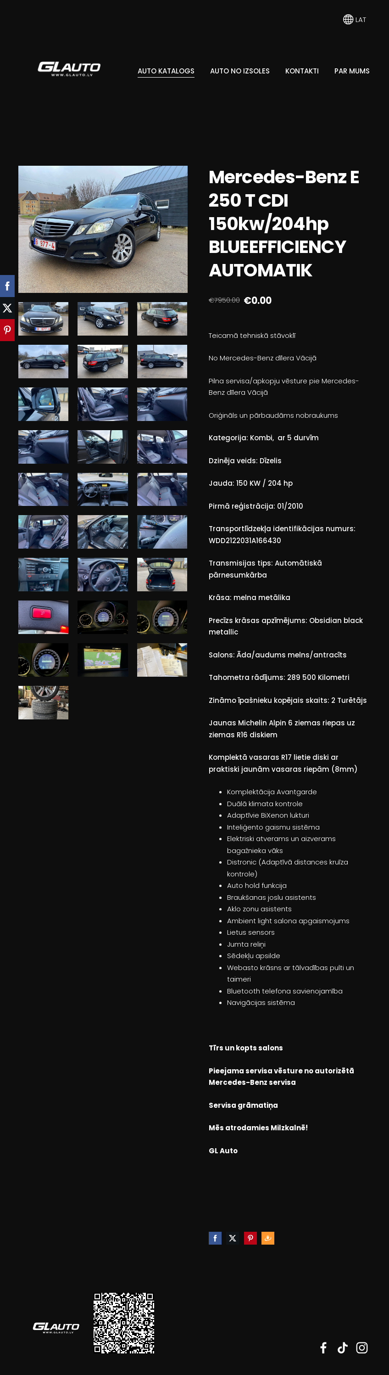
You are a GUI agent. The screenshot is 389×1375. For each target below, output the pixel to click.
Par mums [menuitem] (352, 71)
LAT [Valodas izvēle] (354, 19)
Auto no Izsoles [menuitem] (240, 71)
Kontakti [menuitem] (302, 71)
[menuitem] (24, 133)
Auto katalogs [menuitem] (166, 71)
